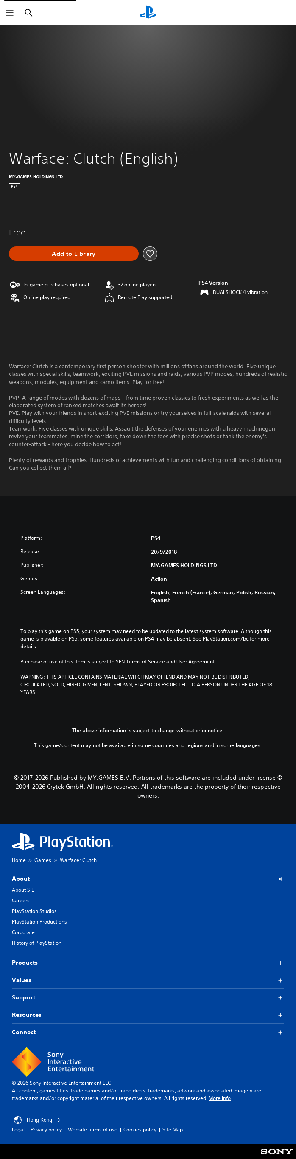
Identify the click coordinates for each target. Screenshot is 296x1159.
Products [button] (148, 963)
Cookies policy (139, 1129)
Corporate (23, 932)
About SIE (23, 889)
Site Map (172, 1129)
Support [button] (148, 998)
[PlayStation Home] (148, 12)
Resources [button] (148, 1015)
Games (42, 860)
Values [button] (148, 980)
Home (19, 860)
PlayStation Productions (39, 921)
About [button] (148, 878)
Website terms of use (92, 1129)
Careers (21, 900)
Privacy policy (46, 1129)
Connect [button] (148, 1032)
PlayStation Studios (34, 911)
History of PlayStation (36, 942)
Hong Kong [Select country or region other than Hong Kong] (37, 1120)
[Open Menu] (9, 12)
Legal (18, 1129)
